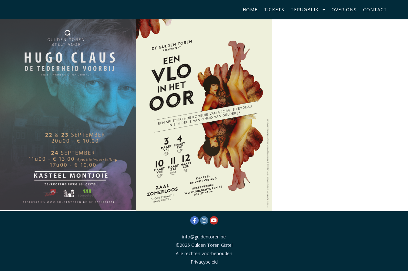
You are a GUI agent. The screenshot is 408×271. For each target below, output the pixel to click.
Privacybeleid (204, 262)
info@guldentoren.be (204, 237)
